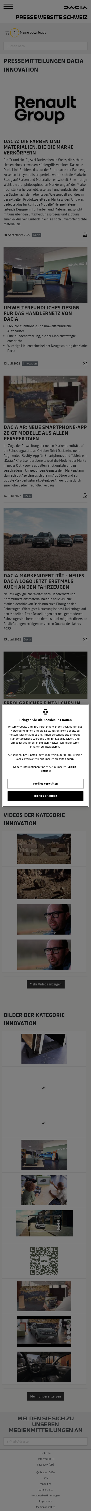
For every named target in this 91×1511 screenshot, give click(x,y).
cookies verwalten (45, 784)
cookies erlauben (45, 796)
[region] (45, 755)
